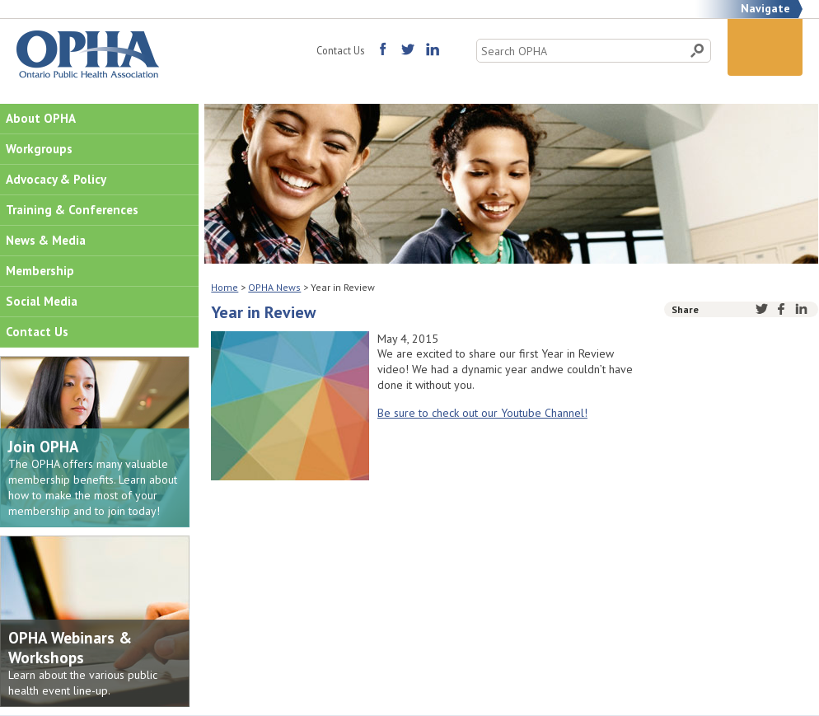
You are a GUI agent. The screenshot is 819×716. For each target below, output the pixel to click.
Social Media (41, 301)
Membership (40, 270)
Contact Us (340, 50)
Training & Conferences (72, 210)
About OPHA (41, 118)
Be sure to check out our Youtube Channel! (482, 412)
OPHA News (274, 287)
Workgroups (39, 149)
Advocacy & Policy (56, 179)
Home (224, 287)
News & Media (46, 240)
